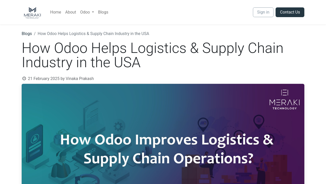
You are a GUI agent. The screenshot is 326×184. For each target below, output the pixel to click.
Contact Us (290, 12)
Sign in (263, 12)
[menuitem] (55, 12)
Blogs (27, 33)
